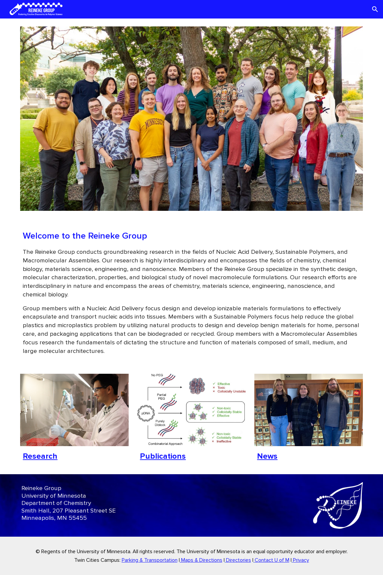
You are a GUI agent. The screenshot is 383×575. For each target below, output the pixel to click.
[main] (191, 292)
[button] (375, 9)
